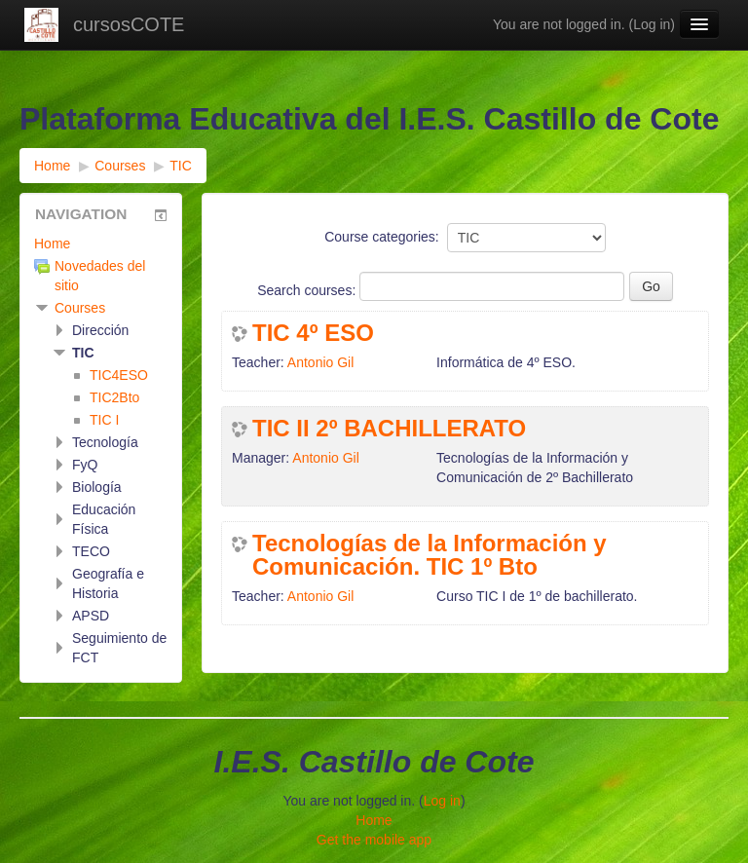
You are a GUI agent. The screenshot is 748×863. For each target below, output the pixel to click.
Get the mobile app (374, 839)
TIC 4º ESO (313, 333)
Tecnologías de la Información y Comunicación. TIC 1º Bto (429, 555)
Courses (80, 308)
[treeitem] (101, 243)
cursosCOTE (128, 24)
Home (52, 243)
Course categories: (381, 236)
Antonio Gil (320, 362)
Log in (651, 24)
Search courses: (308, 290)
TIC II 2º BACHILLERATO (389, 428)
